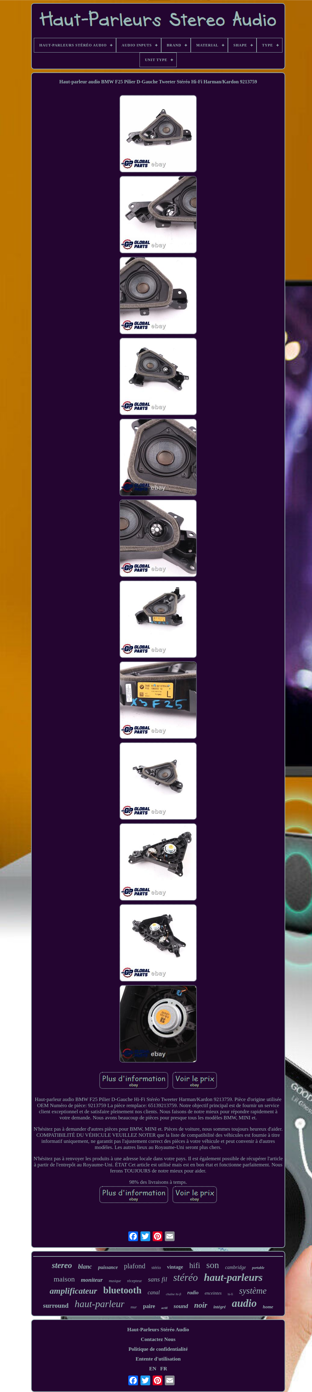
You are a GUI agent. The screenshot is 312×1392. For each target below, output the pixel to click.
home (268, 1306)
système (253, 1291)
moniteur (92, 1280)
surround (56, 1305)
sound (181, 1306)
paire (149, 1306)
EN (152, 1369)
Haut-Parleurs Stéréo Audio (158, 1329)
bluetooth (122, 1290)
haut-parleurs (233, 1277)
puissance (108, 1267)
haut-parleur (100, 1303)
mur (133, 1307)
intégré (219, 1307)
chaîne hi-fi (173, 1294)
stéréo (185, 1277)
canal (153, 1292)
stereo (62, 1265)
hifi (194, 1265)
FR (163, 1369)
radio (193, 1293)
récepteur (134, 1280)
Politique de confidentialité (158, 1349)
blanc (85, 1266)
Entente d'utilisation (158, 1359)
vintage (175, 1267)
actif (164, 1308)
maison (64, 1279)
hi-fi (230, 1294)
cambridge (235, 1267)
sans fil (157, 1279)
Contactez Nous (158, 1339)
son (212, 1265)
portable (258, 1268)
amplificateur (73, 1291)
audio (244, 1303)
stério (156, 1267)
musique (115, 1281)
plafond (134, 1266)
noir (200, 1305)
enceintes (213, 1293)
